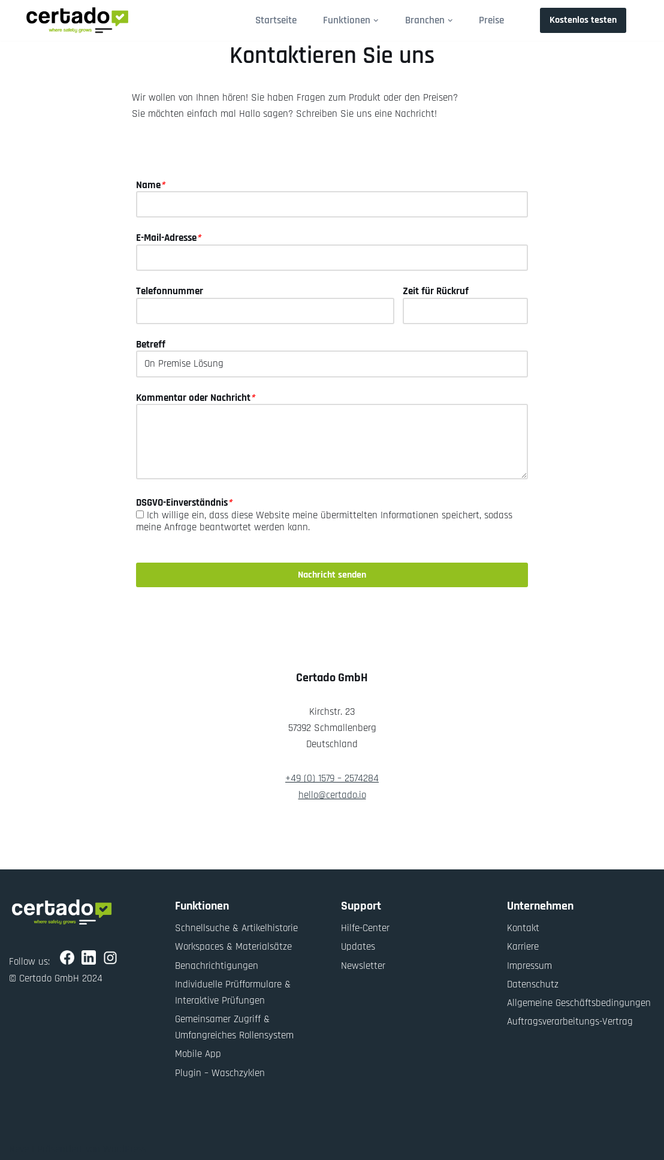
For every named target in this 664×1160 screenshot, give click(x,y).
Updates (358, 946)
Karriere (523, 946)
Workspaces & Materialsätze (233, 946)
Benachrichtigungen (216, 965)
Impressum (529, 965)
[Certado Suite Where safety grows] (77, 20)
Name (150, 185)
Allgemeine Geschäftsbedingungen (579, 1003)
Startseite (276, 20)
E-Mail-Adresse (168, 238)
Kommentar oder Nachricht (195, 398)
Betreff (150, 345)
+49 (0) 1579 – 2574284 (332, 778)
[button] (376, 20)
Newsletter (363, 965)
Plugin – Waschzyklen (220, 1073)
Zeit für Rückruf (436, 291)
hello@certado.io (332, 795)
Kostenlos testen (583, 20)
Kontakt (523, 928)
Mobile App (198, 1054)
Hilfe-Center (365, 928)
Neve (19, 1149)
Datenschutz (533, 984)
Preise (491, 20)
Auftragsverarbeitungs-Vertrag (570, 1021)
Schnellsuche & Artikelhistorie (236, 928)
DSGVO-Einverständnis (184, 503)
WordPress (124, 1149)
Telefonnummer (169, 291)
